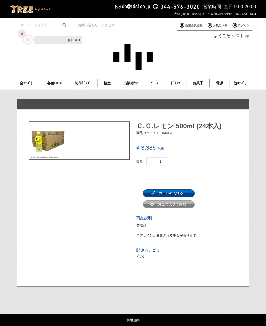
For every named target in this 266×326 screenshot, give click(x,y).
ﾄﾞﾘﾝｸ (175, 83)
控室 (107, 83)
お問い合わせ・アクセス (96, 25)
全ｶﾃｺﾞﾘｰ (27, 83)
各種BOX (54, 83)
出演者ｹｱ (130, 83)
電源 (219, 83)
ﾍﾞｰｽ (154, 83)
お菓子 (198, 83)
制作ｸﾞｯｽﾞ (83, 83)
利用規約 (133, 320)
